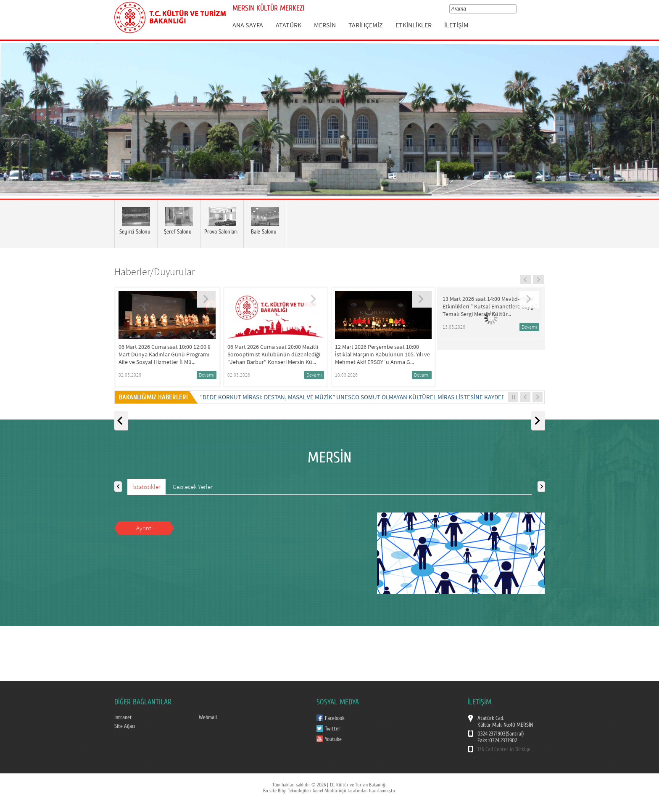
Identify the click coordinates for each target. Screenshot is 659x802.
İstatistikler (146, 487)
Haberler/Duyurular (154, 271)
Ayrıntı (144, 528)
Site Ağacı (124, 726)
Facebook (335, 718)
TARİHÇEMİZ (365, 25)
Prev (14, 132)
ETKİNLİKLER (413, 25)
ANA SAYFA (247, 25)
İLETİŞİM (456, 25)
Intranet (123, 717)
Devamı (206, 375)
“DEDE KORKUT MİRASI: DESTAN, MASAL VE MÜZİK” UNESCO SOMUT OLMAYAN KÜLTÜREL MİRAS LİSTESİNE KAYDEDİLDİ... (360, 397)
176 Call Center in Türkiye (503, 749)
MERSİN (325, 25)
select (516, 8)
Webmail (208, 717)
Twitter (332, 728)
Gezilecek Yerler (193, 487)
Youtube (333, 739)
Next (644, 132)
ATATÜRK (288, 25)
